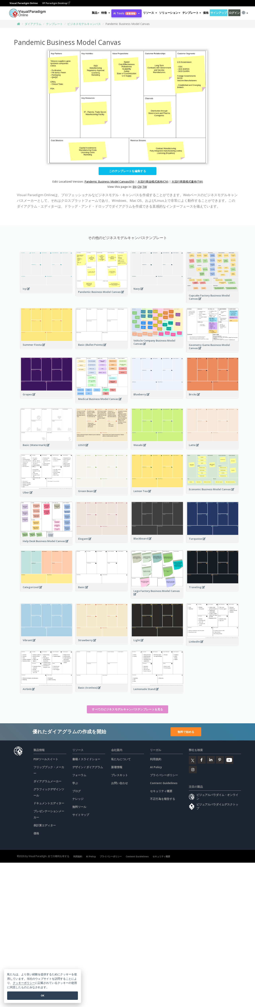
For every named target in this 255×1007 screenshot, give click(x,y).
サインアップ (218, 13)
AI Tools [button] (126, 13)
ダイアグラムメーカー (47, 781)
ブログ (76, 791)
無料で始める (186, 732)
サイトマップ (80, 815)
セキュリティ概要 (161, 791)
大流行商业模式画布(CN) (152, 181)
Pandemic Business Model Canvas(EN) (109, 181)
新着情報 (116, 767)
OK (42, 995)
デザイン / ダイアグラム (87, 767)
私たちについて (121, 759)
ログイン (234, 13)
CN (139, 187)
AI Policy (156, 767)
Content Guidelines (164, 783)
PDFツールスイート (45, 759)
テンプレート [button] (191, 13)
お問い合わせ (119, 783)
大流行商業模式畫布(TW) (187, 181)
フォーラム (79, 775)
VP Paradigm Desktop (56, 3)
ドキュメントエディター (48, 803)
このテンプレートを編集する (127, 171)
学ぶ (75, 783)
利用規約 (155, 759)
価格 (205, 13)
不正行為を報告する (162, 799)
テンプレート (54, 24)
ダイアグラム (33, 24)
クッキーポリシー (24, 983)
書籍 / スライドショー (86, 759)
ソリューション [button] (169, 13)
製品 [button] (95, 13)
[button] (105, 12)
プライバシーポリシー (164, 775)
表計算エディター (44, 825)
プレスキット (119, 775)
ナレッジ (77, 799)
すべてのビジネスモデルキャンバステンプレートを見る (127, 709)
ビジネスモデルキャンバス (84, 24)
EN (134, 187)
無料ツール (79, 807)
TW (144, 187)
